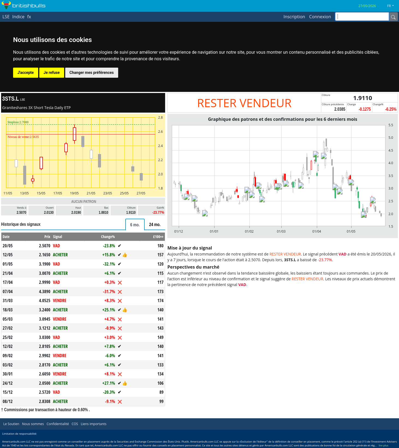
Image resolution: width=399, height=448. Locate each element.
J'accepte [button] (25, 72)
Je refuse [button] (52, 72)
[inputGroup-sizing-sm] (362, 16)
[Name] (393, 16)
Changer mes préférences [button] (92, 72)
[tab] (134, 224)
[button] (392, 6)
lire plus (383, 445)
